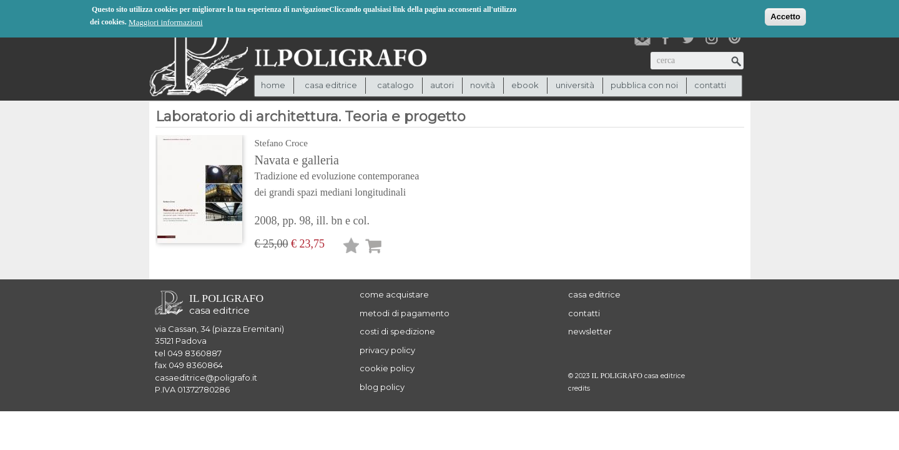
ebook (525, 85)
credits (579, 388)
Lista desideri (351, 248)
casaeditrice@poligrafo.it (206, 377)
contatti (710, 85)
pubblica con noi (644, 85)
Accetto (785, 16)
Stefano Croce (281, 143)
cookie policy (387, 368)
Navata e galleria (354, 177)
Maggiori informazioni (166, 21)
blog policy (382, 387)
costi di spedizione (397, 331)
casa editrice (594, 294)
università (575, 85)
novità (482, 85)
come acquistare (394, 294)
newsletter (590, 331)
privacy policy (387, 350)
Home (273, 85)
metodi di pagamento (405, 313)
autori (442, 85)
